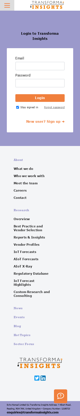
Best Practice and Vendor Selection (28, 228)
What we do (23, 169)
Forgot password (54, 107)
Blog (17, 326)
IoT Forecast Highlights (24, 283)
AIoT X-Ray (23, 266)
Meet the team (26, 183)
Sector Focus (24, 344)
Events (19, 317)
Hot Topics (22, 335)
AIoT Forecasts (26, 259)
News (18, 308)
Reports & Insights (29, 237)
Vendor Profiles (27, 245)
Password (23, 75)
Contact (20, 198)
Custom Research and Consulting (32, 294)
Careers (20, 190)
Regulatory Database (31, 274)
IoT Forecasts (25, 252)
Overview (22, 219)
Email (19, 58)
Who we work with (29, 176)
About (18, 160)
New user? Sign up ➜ (45, 121)
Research (21, 210)
